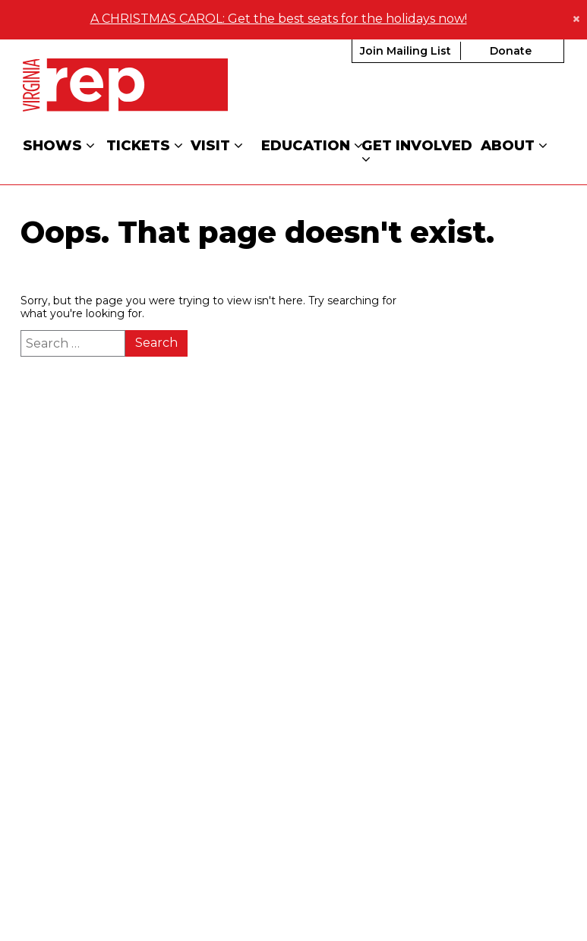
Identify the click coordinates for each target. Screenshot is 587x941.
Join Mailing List (405, 49)
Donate (511, 49)
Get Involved (418, 151)
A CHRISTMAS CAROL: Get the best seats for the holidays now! (278, 17)
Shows (59, 144)
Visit (217, 144)
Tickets (144, 144)
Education (312, 144)
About (514, 144)
